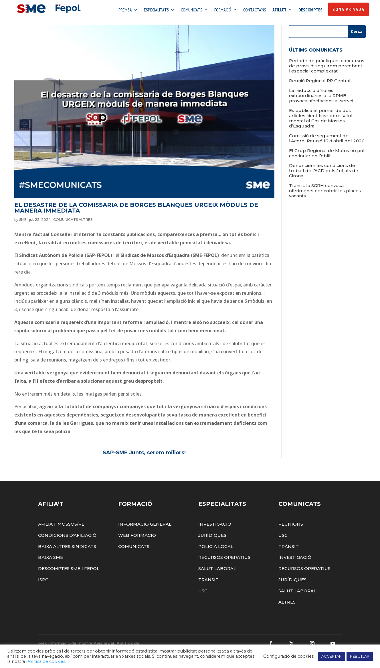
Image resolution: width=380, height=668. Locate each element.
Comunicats (133, 548)
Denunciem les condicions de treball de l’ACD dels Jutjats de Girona (323, 172)
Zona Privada (348, 9)
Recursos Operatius (224, 559)
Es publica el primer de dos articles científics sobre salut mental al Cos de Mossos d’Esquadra (321, 119)
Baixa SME (50, 559)
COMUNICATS (191, 10)
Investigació (214, 525)
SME (23, 221)
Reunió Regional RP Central (320, 82)
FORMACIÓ (222, 10)
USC (202, 592)
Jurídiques (212, 536)
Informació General (144, 525)
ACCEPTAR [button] (331, 656)
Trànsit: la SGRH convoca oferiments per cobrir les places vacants (325, 192)
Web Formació (137, 536)
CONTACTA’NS (254, 10)
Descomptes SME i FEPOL (68, 570)
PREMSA (125, 10)
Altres (287, 603)
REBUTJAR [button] (359, 656)
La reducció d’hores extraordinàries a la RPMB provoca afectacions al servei (321, 97)
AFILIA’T (279, 10)
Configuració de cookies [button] (288, 656)
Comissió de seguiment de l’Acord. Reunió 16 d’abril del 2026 (327, 139)
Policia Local (215, 548)
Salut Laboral (217, 570)
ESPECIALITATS (156, 10)
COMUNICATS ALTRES (72, 221)
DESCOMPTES (310, 10)
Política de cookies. (46, 661)
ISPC (43, 581)
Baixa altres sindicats (67, 548)
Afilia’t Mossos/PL (61, 525)
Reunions (290, 525)
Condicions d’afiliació (67, 536)
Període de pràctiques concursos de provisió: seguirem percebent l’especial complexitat (326, 67)
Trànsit (208, 581)
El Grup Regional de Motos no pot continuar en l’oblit (327, 154)
